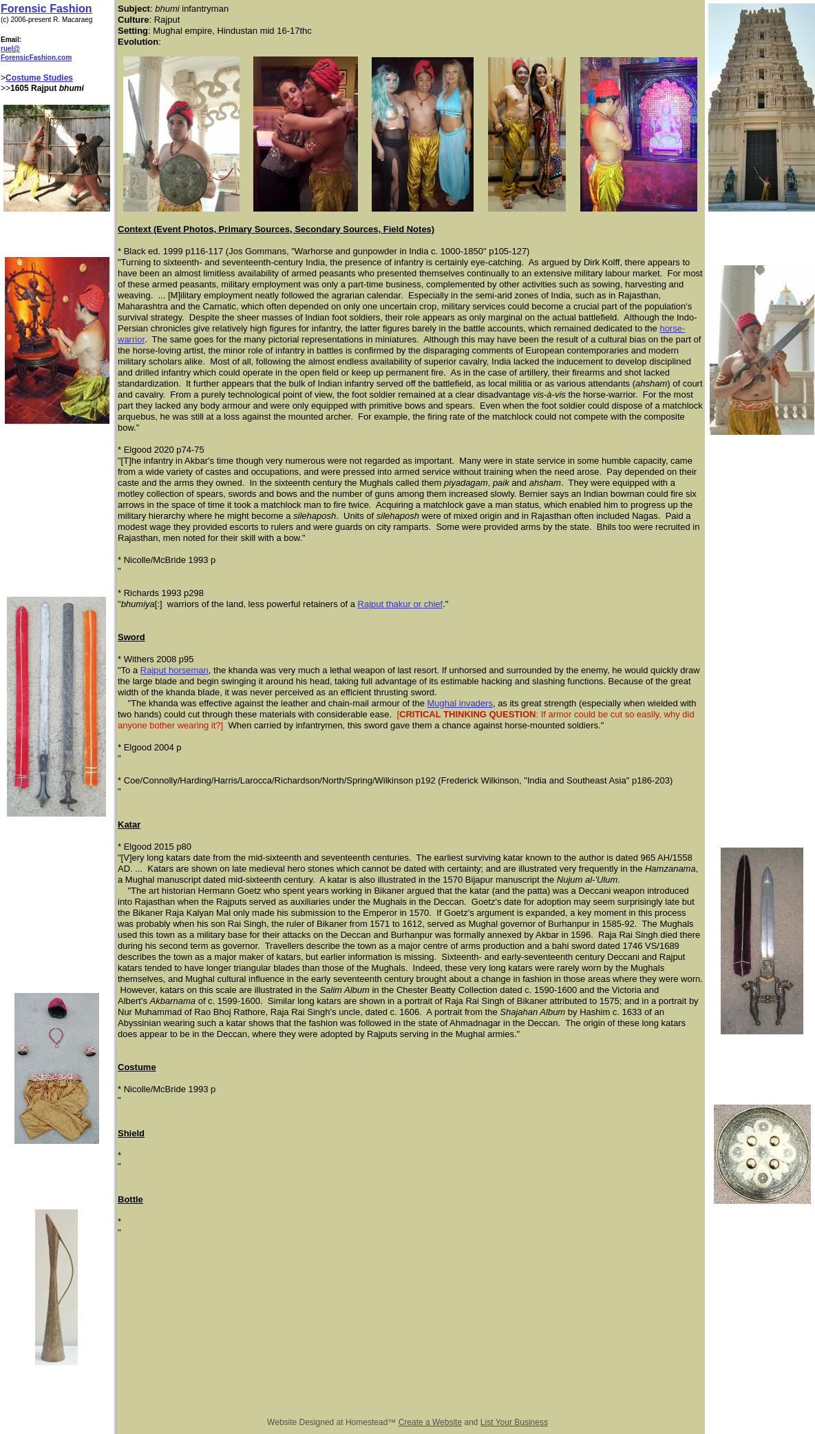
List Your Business (514, 1422)
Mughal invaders (460, 703)
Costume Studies (39, 78)
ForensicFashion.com (36, 57)
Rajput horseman (174, 670)
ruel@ (10, 48)
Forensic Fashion (46, 8)
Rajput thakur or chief (400, 604)
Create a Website (431, 1422)
